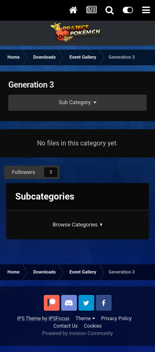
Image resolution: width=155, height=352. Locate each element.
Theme (85, 318)
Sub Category (77, 102)
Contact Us (65, 326)
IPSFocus (58, 318)
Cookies (93, 326)
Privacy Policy (116, 318)
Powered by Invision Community (77, 333)
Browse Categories (77, 224)
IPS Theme (29, 318)
